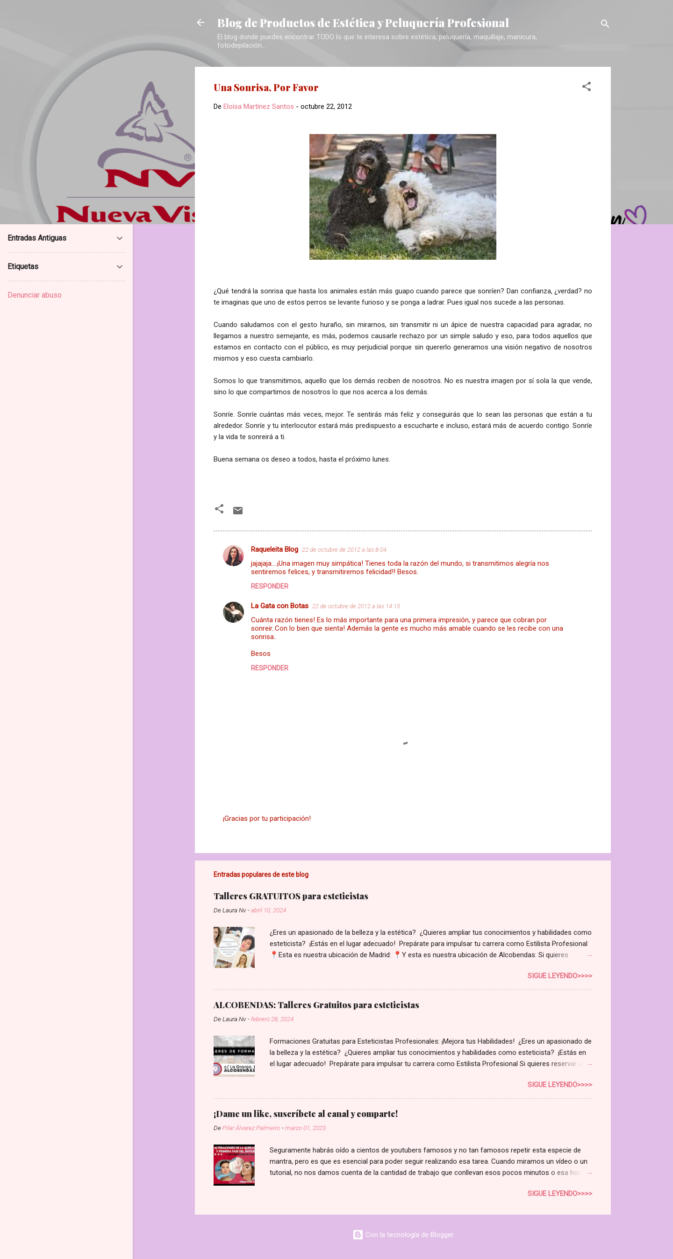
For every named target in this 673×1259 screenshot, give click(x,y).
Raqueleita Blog (274, 549)
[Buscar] (605, 25)
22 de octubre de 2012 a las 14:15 (356, 606)
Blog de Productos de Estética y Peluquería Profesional (363, 22)
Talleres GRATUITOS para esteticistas (291, 896)
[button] (586, 88)
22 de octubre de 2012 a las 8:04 (344, 549)
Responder (269, 586)
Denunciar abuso (34, 295)
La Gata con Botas (279, 606)
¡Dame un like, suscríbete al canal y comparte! (306, 1113)
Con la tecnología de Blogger (403, 1235)
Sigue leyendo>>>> (560, 976)
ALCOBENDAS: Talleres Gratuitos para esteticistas (316, 1004)
